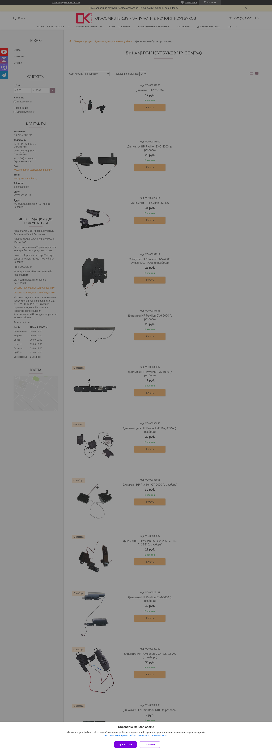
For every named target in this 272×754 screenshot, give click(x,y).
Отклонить (151, 744)
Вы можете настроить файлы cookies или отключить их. (135, 737)
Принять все (125, 744)
